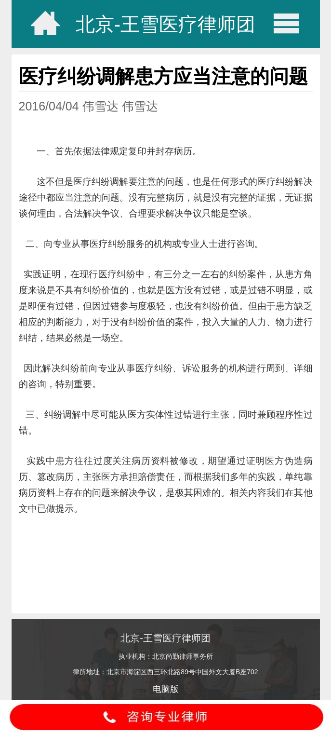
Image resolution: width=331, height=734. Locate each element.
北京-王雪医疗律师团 (165, 24)
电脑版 (166, 689)
